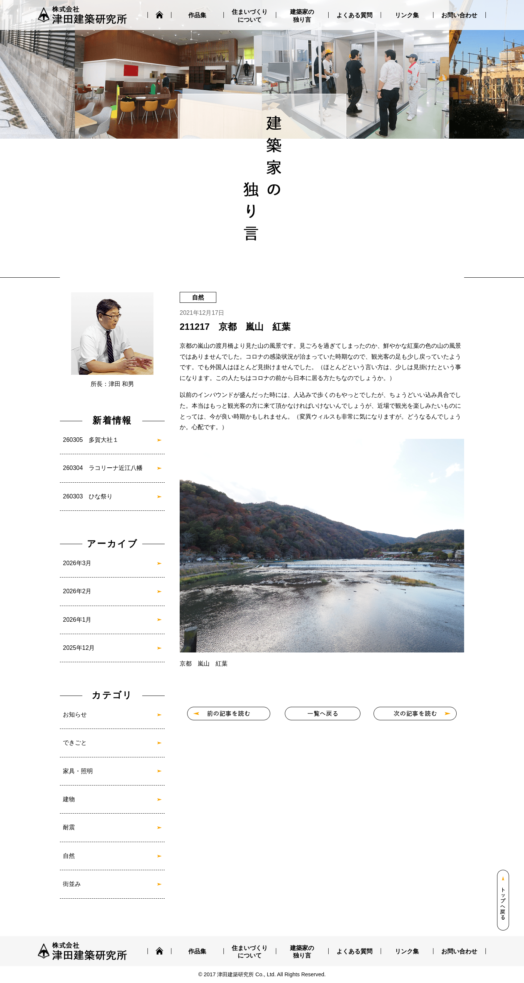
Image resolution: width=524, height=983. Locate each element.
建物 (69, 799)
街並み (72, 884)
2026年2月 (77, 591)
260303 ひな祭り (88, 496)
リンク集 (407, 15)
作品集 (197, 15)
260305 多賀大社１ (91, 440)
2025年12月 (79, 648)
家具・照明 (78, 771)
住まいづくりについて (250, 16)
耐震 (69, 827)
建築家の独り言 (302, 16)
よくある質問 (354, 15)
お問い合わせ (459, 15)
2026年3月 (77, 563)
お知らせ (75, 714)
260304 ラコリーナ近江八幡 (103, 468)
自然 (69, 856)
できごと (75, 742)
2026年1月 (77, 619)
